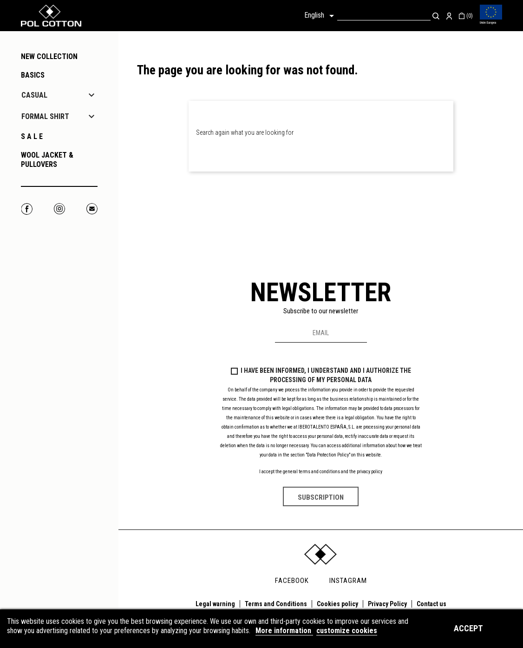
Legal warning (215, 604)
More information (284, 630)
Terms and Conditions (276, 604)
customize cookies (346, 630)
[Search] (384, 15)
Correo (92, 209)
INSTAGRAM (348, 580)
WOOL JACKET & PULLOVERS (47, 160)
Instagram (59, 209)
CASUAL (34, 95)
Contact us (431, 604)
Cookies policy (337, 604)
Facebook (27, 209)
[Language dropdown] (320, 15)
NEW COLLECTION (49, 56)
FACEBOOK (292, 580)
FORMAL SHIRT (45, 116)
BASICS (33, 75)
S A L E (32, 136)
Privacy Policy (387, 604)
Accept (468, 628)
